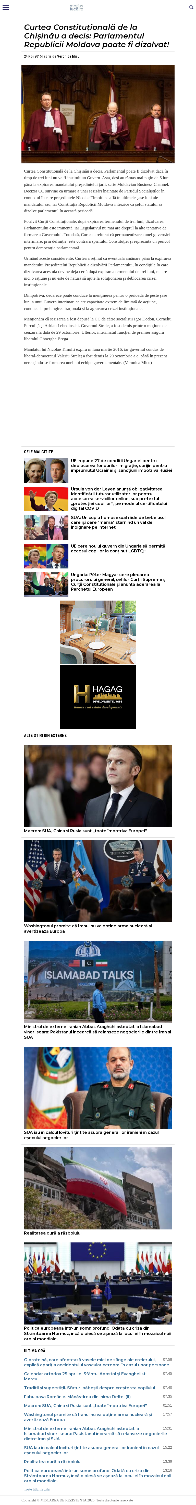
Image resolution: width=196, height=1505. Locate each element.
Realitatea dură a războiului (52, 1233)
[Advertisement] (98, 405)
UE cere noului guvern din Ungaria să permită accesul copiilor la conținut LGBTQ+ (118, 548)
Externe (59, 735)
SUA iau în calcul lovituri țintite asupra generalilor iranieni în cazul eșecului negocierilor (91, 1135)
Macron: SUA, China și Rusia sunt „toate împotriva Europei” (85, 830)
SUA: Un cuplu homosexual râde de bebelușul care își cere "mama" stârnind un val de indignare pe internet (118, 522)
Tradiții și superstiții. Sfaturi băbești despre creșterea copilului (89, 1387)
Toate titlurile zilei (37, 1489)
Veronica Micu (68, 56)
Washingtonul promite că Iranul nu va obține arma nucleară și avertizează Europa (88, 929)
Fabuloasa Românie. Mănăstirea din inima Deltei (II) (77, 1396)
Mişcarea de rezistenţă (98, 7)
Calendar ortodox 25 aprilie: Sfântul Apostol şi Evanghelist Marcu (84, 1376)
